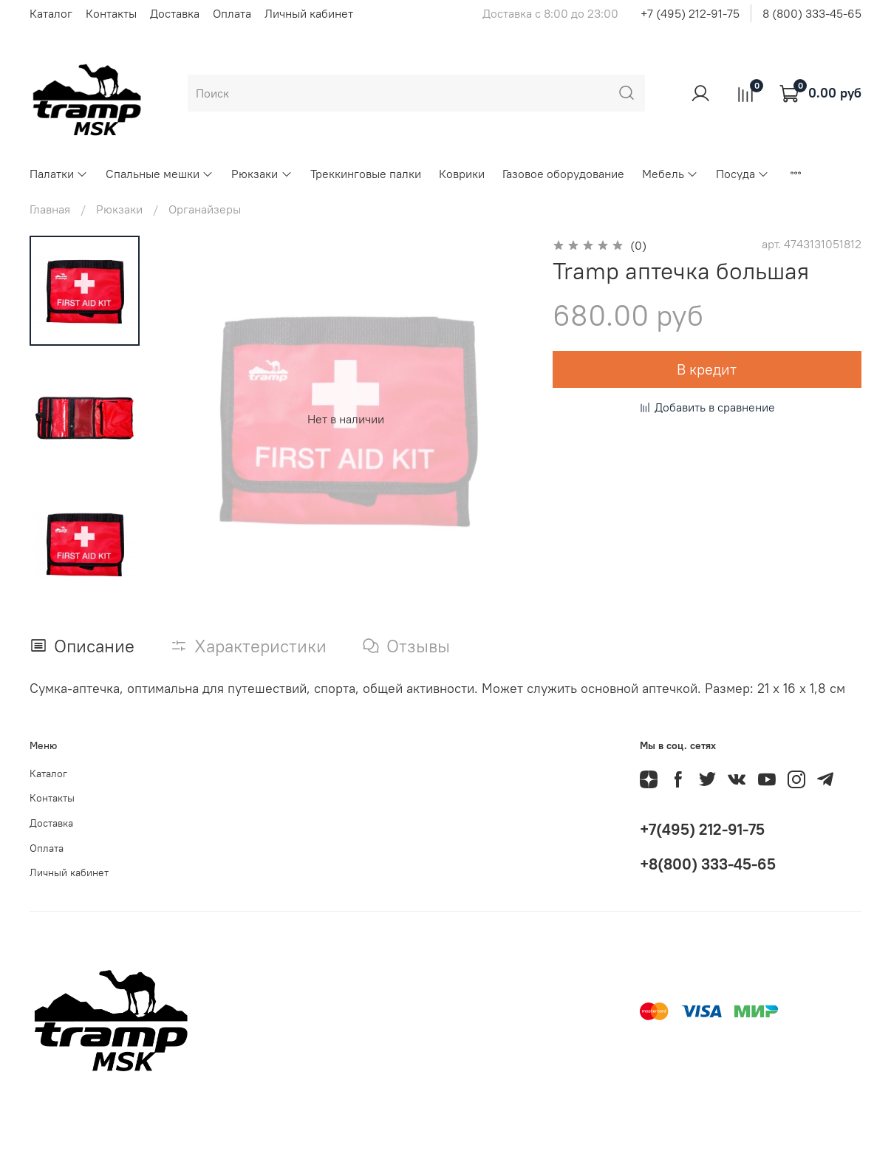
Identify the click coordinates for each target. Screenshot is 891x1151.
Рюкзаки (261, 173)
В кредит (707, 369)
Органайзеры (204, 209)
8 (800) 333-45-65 (811, 13)
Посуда (742, 173)
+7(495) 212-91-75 (702, 829)
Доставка (174, 13)
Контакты (111, 13)
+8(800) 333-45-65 (708, 864)
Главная (50, 209)
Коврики (462, 173)
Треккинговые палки (365, 173)
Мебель (670, 173)
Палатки (59, 173)
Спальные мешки (160, 173)
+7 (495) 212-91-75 (690, 13)
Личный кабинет (308, 13)
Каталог (51, 13)
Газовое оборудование (563, 173)
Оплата (232, 13)
